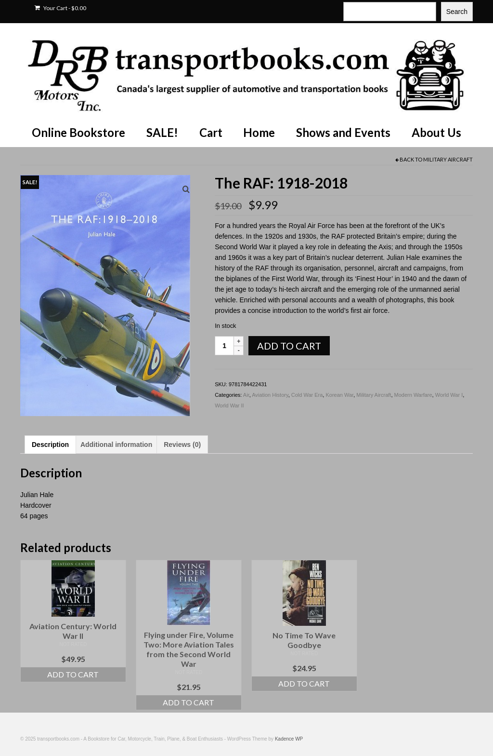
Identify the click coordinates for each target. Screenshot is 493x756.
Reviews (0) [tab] (182, 444)
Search (456, 11)
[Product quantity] (224, 345)
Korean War (339, 395)
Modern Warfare (413, 395)
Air (246, 395)
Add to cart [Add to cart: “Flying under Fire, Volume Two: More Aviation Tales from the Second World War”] (188, 702)
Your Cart (60, 8)
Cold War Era (307, 395)
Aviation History (270, 395)
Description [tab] (50, 444)
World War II (229, 405)
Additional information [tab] (116, 444)
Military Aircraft (448, 159)
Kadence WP (289, 739)
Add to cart (289, 345)
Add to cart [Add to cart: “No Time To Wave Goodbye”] (304, 683)
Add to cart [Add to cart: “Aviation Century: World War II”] (73, 674)
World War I (449, 395)
